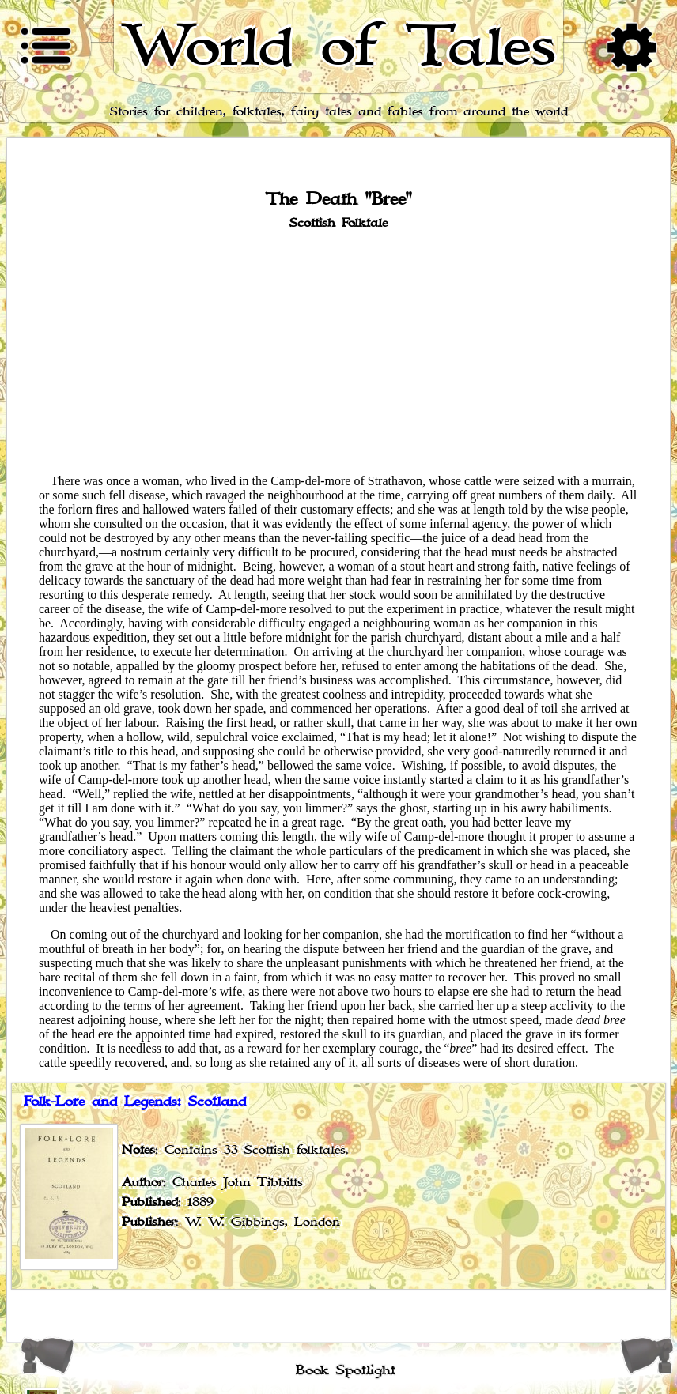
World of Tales (339, 46)
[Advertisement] (338, 351)
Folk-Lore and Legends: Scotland (135, 1101)
